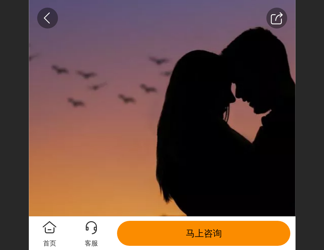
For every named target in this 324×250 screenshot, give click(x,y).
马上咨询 (204, 233)
